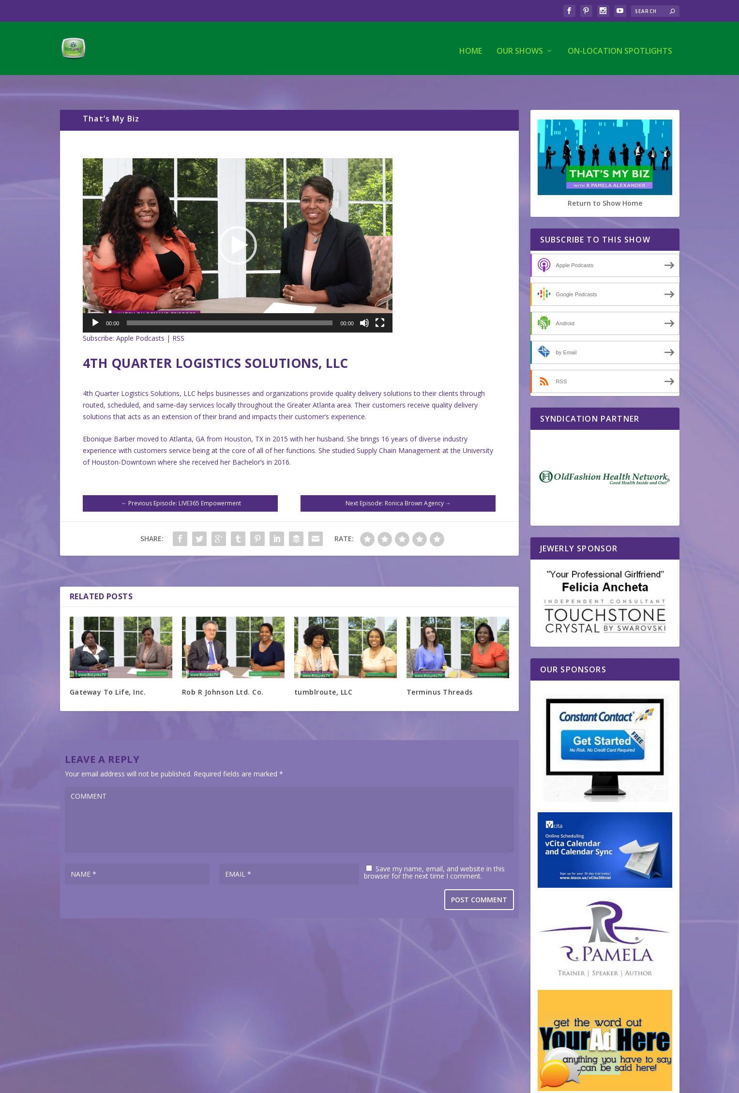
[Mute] (364, 303)
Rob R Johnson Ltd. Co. (223, 672)
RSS (178, 318)
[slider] (229, 303)
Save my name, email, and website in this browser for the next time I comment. (434, 852)
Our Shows (520, 46)
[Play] (95, 303)
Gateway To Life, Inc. (108, 672)
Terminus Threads (440, 672)
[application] (237, 225)
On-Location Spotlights (620, 46)
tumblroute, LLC (323, 672)
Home (470, 46)
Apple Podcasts (140, 318)
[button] (237, 225)
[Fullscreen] (380, 303)
